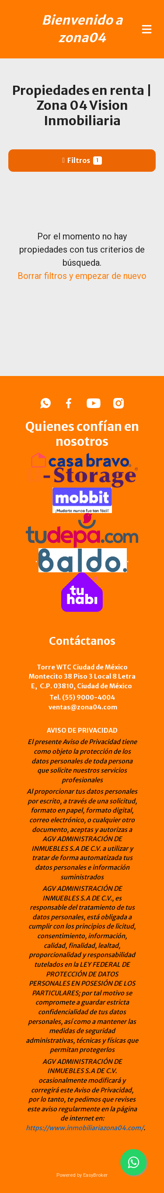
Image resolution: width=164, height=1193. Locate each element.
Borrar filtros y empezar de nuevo (82, 276)
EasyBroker (95, 1175)
